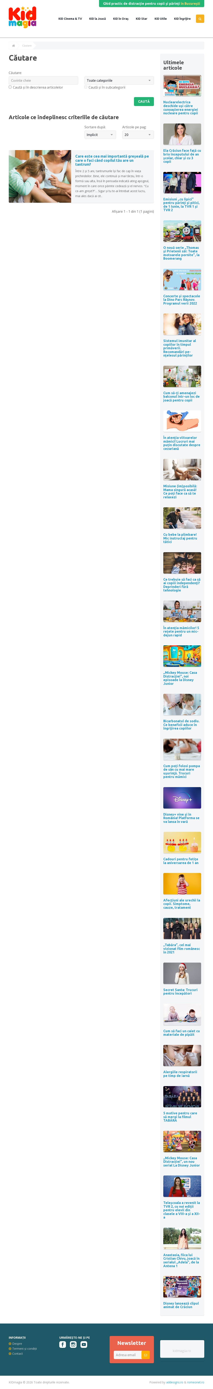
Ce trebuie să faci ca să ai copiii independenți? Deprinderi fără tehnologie (182, 585)
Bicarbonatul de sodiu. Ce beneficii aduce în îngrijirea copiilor (181, 724)
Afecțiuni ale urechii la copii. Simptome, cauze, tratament (181, 903)
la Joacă (100, 18)
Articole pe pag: (134, 127)
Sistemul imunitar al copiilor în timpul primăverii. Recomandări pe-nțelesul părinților (179, 348)
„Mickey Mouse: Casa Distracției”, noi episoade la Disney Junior (180, 678)
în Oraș (123, 18)
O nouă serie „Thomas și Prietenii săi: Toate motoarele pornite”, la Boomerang (181, 253)
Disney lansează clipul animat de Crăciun (181, 1305)
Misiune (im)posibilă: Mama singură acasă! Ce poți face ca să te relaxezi (180, 491)
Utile (163, 18)
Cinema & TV (72, 18)
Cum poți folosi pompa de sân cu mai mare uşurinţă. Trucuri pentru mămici (181, 771)
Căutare (27, 45)
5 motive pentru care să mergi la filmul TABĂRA (180, 1116)
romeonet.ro (195, 1382)
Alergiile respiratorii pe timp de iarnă (180, 1074)
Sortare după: (95, 127)
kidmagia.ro (182, 1350)
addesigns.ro (174, 1382)
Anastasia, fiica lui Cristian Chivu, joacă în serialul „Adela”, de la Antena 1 (181, 1260)
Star (144, 18)
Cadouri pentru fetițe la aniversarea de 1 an (180, 861)
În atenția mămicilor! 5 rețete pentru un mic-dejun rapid (181, 631)
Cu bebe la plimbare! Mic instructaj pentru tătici (180, 538)
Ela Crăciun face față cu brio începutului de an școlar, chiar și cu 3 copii (182, 156)
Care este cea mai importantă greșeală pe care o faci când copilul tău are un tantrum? (112, 160)
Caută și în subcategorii (104, 87)
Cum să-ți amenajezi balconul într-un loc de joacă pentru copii (181, 396)
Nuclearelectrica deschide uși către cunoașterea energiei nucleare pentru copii (180, 107)
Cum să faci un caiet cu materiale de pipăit (181, 1033)
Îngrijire (185, 18)
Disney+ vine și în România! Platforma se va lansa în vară (181, 818)
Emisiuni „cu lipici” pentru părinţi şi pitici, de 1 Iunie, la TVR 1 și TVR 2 (181, 204)
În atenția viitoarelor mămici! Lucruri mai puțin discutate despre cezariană (181, 443)
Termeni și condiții (23, 1349)
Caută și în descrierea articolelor (36, 87)
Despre (15, 1344)
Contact (16, 1354)
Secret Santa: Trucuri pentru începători (180, 991)
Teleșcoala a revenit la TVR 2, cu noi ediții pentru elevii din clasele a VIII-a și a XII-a (181, 1210)
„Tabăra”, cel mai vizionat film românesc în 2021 (181, 948)
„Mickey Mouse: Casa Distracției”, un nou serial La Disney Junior (181, 1161)
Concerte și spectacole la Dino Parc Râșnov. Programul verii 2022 (181, 299)
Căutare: (15, 72)
